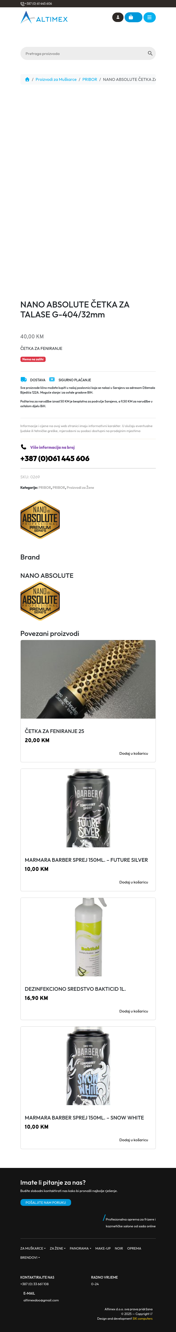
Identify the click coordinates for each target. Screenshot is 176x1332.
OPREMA (134, 1248)
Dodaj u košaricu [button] (133, 753)
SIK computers (142, 1318)
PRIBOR (89, 79)
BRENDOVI (29, 1257)
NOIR (119, 1248)
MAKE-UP (103, 1248)
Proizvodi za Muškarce (56, 79)
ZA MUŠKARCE (31, 1248)
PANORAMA (79, 1248)
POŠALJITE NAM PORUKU (46, 1202)
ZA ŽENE (56, 1248)
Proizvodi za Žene (80, 487)
